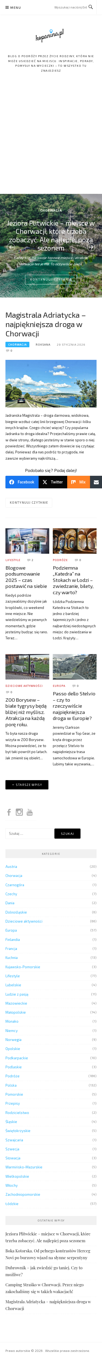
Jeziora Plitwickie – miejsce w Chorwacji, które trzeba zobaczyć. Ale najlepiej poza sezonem (51, 235)
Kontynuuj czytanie (51, 279)
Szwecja (12, 1149)
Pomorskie (14, 1094)
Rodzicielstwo (17, 1112)
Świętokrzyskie (17, 1130)
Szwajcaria (14, 1140)
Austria (11, 866)
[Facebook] (22, 482)
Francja (11, 948)
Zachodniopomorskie (22, 1194)
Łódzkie (11, 1203)
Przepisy (12, 1103)
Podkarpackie (16, 1058)
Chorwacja (51, 210)
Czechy (11, 894)
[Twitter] (53, 482)
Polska (11, 1085)
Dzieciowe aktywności (24, 685)
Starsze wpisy (29, 784)
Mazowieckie (16, 1003)
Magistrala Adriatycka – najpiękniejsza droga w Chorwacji (45, 324)
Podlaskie (13, 1067)
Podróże (60, 560)
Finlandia (12, 939)
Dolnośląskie (16, 912)
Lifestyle (12, 560)
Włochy (11, 1185)
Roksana (43, 344)
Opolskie (12, 1048)
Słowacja (12, 1158)
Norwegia (13, 1039)
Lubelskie (13, 985)
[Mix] (78, 482)
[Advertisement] (51, 140)
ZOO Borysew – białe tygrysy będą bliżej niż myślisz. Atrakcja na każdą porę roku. (25, 711)
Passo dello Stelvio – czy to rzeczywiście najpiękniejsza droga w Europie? (74, 705)
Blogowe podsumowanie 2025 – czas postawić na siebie (26, 576)
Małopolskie (15, 1012)
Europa (59, 685)
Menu (15, 7)
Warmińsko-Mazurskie (23, 1167)
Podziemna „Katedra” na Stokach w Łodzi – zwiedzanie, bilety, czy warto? (73, 579)
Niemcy (11, 1030)
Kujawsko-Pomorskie (22, 967)
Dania (9, 903)
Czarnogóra (14, 885)
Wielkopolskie (17, 1176)
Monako (11, 1021)
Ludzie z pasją (16, 994)
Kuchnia (11, 957)
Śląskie (11, 1121)
